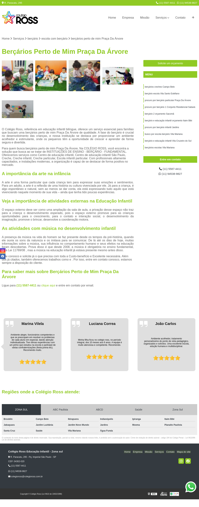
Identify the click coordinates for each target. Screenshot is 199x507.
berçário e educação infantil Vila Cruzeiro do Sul (168, 142)
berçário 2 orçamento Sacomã (159, 114)
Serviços (161, 17)
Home (112, 17)
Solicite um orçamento (170, 63)
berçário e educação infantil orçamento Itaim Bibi (168, 121)
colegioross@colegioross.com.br (25, 476)
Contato (180, 17)
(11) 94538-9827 (187, 2)
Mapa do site (184, 451)
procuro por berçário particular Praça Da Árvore (168, 101)
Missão (144, 17)
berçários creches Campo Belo (160, 87)
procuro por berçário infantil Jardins (162, 128)
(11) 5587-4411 (165, 2)
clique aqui (48, 285)
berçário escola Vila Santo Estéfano (162, 94)
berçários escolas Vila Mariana (159, 149)
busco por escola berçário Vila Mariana (163, 135)
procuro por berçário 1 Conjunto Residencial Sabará (170, 108)
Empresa (128, 17)
